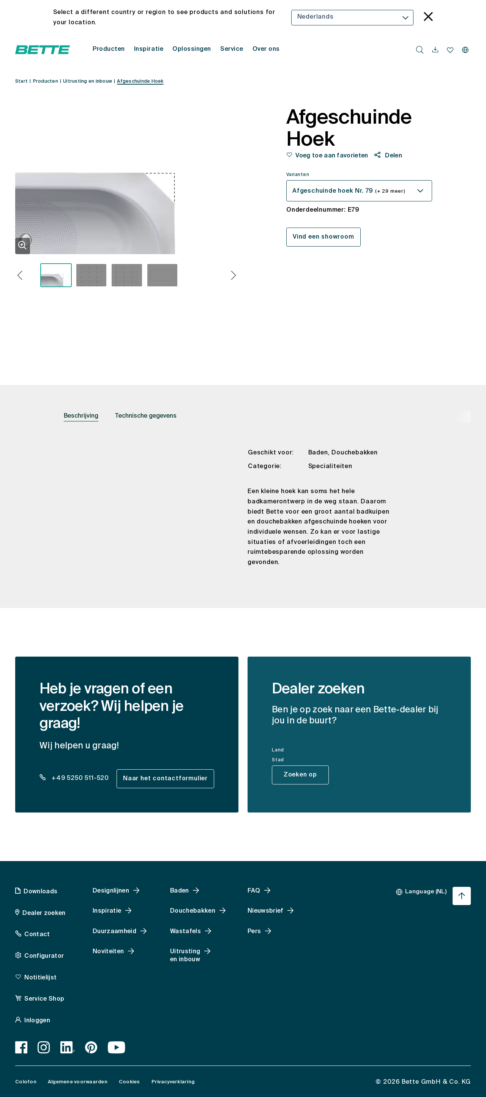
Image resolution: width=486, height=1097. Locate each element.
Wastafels (185, 932)
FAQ (254, 891)
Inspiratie (107, 911)
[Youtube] (117, 1047)
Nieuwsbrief (266, 911)
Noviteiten (108, 952)
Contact (37, 935)
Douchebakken (192, 911)
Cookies (129, 1082)
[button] (20, 276)
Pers (254, 932)
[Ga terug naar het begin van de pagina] (462, 896)
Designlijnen (111, 891)
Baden (179, 891)
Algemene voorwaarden (77, 1082)
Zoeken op (300, 775)
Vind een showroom (323, 237)
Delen (392, 156)
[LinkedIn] (67, 1047)
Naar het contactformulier (165, 779)
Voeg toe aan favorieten (331, 156)
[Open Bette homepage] (42, 49)
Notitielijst (40, 978)
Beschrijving (81, 416)
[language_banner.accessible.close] (428, 17)
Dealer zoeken (43, 913)
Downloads (40, 892)
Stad (278, 760)
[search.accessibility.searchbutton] (420, 49)
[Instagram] (44, 1047)
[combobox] (352, 17)
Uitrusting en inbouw (185, 956)
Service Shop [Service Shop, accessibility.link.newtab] (44, 999)
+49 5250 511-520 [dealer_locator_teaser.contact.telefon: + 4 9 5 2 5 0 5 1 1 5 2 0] (79, 778)
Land (278, 750)
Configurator (44, 956)
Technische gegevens (146, 416)
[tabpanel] (243, 514)
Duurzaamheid (114, 932)
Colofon (25, 1082)
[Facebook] (21, 1047)
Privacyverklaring (172, 1082)
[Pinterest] (91, 1047)
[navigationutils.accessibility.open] (435, 50)
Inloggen (37, 1021)
